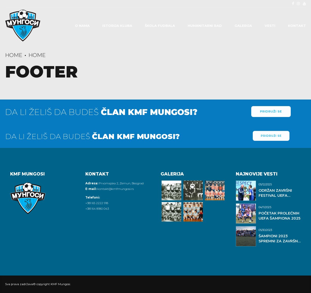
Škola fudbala (160, 26)
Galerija (243, 26)
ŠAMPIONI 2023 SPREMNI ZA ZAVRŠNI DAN (279, 241)
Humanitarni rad (205, 26)
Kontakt (297, 26)
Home (13, 55)
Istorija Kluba (117, 26)
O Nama (82, 26)
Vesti (270, 26)
